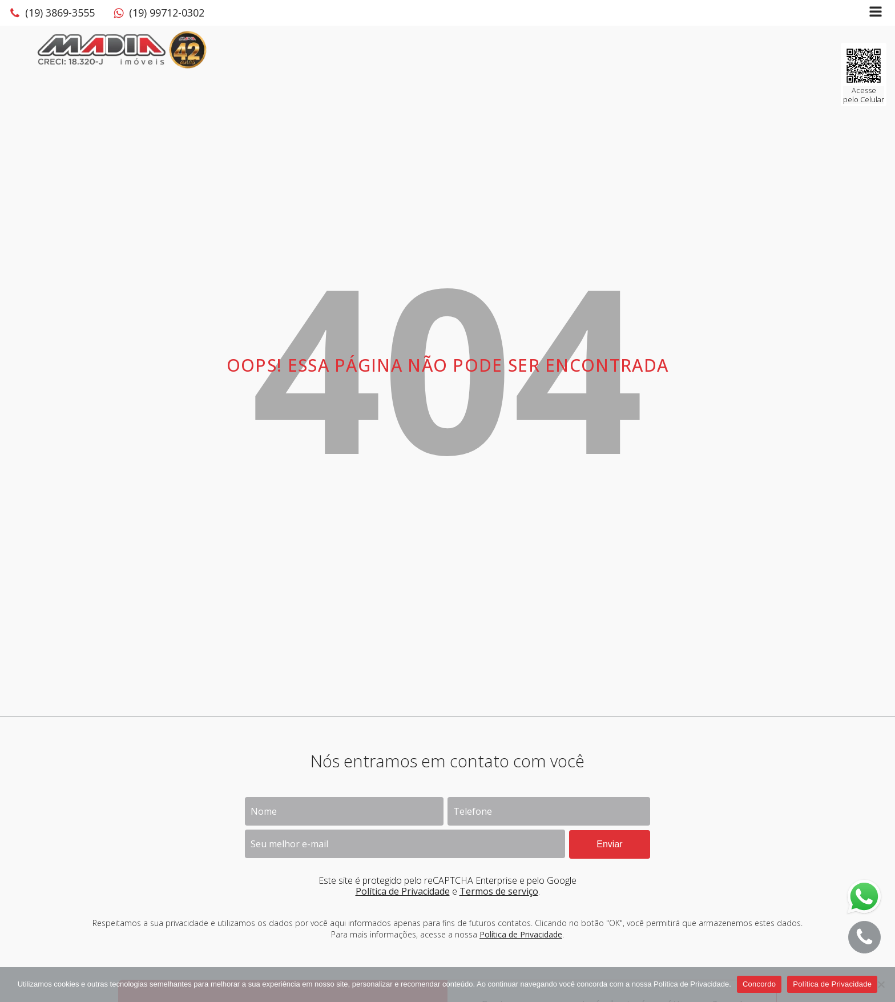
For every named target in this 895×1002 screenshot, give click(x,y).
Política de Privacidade (403, 891)
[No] (880, 984)
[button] (52, 13)
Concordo (759, 984)
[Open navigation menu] (875, 13)
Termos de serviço (498, 891)
